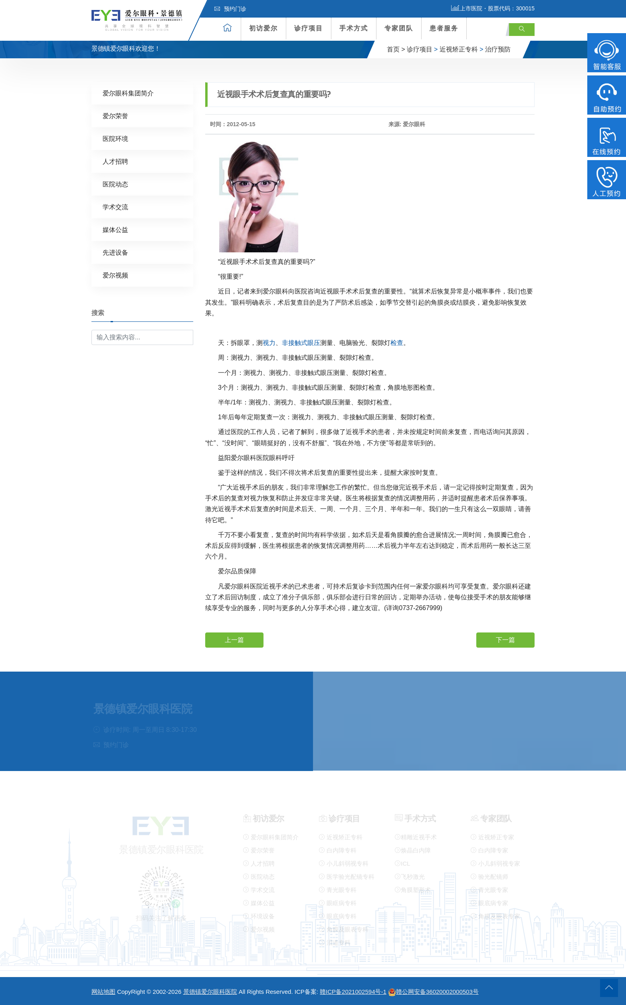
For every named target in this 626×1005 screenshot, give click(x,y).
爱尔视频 (115, 275)
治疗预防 (498, 49)
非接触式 (294, 342)
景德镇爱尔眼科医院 (210, 991)
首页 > (396, 49)
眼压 (313, 342)
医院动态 (115, 183)
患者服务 (444, 28)
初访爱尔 (263, 28)
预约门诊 (230, 9)
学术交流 (115, 206)
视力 (269, 342)
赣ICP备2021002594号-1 (353, 991)
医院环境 (115, 138)
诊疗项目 (308, 28)
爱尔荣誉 (115, 115)
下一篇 (505, 639)
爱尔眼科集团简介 (128, 92)
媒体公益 (115, 229)
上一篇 (234, 639)
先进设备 (115, 252)
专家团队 (398, 28)
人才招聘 (115, 161)
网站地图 (103, 991)
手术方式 (353, 28)
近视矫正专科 (459, 49)
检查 (396, 342)
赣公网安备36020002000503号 (433, 991)
